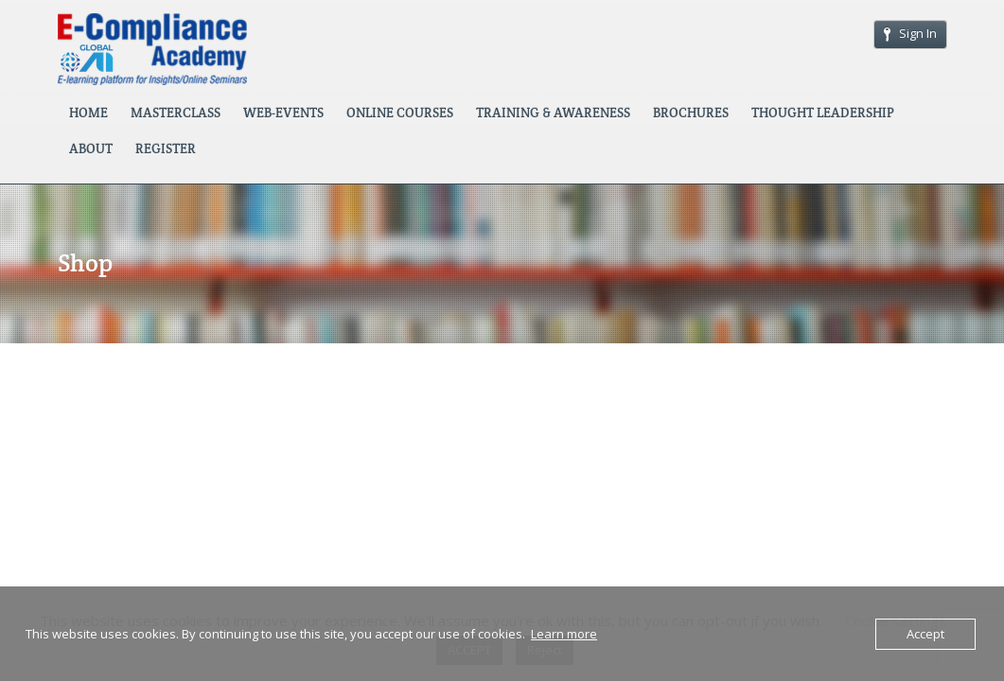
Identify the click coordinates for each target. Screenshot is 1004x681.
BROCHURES (691, 112)
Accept (925, 633)
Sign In (910, 33)
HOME (88, 112)
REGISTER (165, 148)
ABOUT (91, 148)
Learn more (564, 633)
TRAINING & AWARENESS (553, 112)
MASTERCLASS (175, 112)
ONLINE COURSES (399, 112)
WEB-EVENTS (283, 112)
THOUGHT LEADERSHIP (822, 112)
